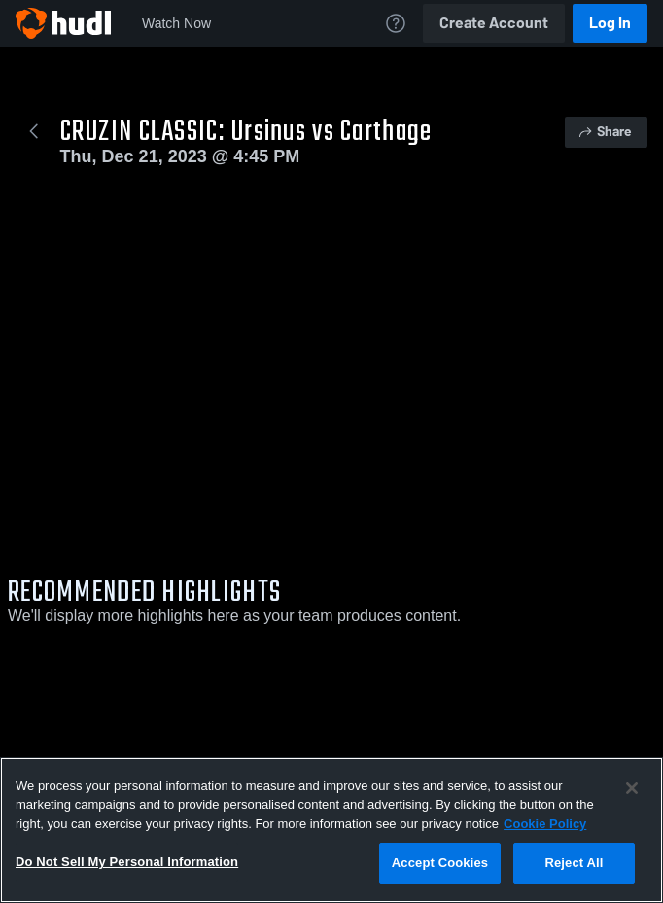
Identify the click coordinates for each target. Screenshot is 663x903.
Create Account (493, 23)
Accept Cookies (440, 862)
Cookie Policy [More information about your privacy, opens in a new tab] (545, 823)
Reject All (573, 862)
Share (604, 132)
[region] (331, 830)
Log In (610, 23)
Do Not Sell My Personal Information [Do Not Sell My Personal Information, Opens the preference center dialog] (127, 861)
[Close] (632, 788)
